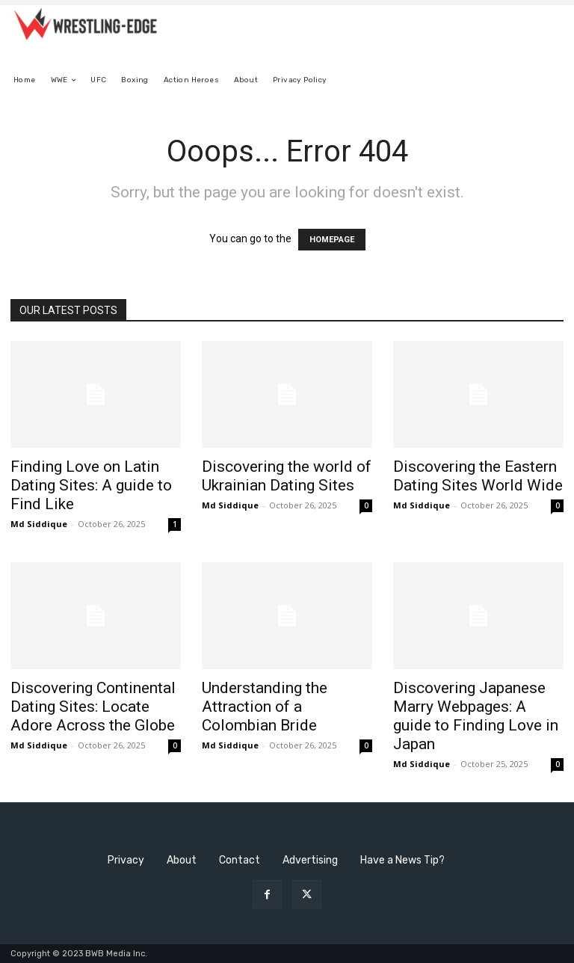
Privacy (126, 860)
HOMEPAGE (331, 239)
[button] (546, 80)
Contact (239, 860)
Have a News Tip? (402, 860)
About (182, 860)
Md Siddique (38, 523)
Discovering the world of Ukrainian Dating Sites (286, 476)
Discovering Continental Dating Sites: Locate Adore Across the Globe (93, 706)
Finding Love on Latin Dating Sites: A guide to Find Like (91, 485)
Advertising (310, 860)
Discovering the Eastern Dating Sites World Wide (478, 476)
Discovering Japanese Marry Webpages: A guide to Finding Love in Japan (475, 716)
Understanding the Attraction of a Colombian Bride (264, 706)
